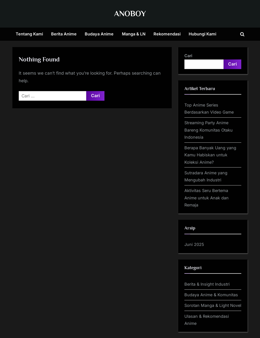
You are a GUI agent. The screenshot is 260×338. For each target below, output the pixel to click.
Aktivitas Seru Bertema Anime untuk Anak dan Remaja (206, 197)
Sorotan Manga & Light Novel (212, 305)
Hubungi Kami (202, 33)
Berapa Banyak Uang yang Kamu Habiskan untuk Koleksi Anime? (210, 155)
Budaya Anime (99, 33)
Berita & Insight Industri (207, 284)
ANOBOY (130, 13)
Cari (188, 55)
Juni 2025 (194, 244)
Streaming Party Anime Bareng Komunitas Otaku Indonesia (208, 130)
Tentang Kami (29, 33)
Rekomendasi (167, 33)
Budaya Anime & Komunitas (211, 294)
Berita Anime (64, 33)
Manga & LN (133, 33)
